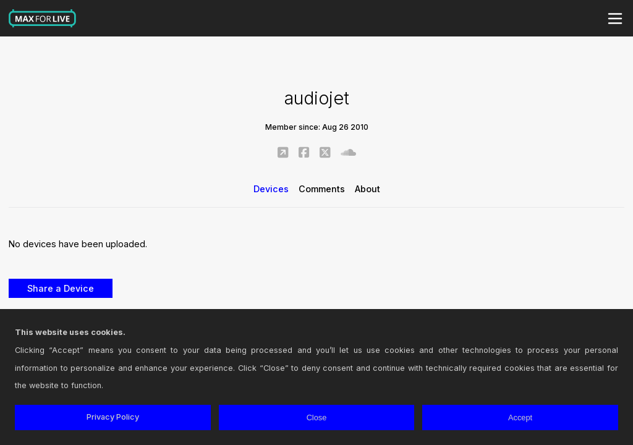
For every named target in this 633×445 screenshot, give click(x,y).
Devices (271, 189)
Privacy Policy (113, 417)
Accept (520, 417)
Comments (322, 189)
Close (317, 417)
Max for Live (43, 18)
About (367, 189)
